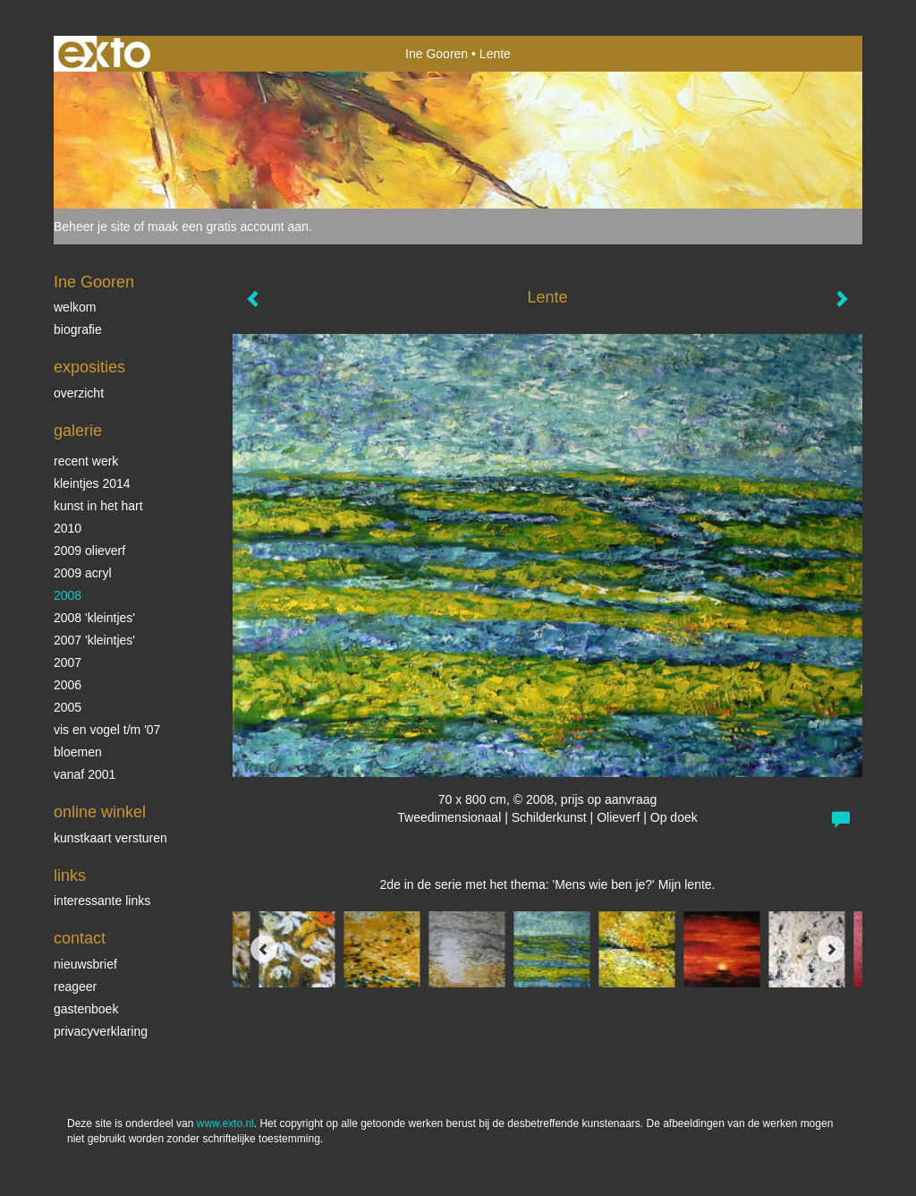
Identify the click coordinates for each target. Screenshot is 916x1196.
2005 (67, 707)
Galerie (78, 431)
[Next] (831, 948)
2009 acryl (83, 573)
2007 (67, 662)
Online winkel (100, 812)
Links (70, 875)
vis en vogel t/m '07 (107, 729)
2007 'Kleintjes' (94, 640)
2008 (67, 595)
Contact (80, 938)
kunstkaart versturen (110, 838)
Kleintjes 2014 (92, 483)
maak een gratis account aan (228, 226)
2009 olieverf (89, 550)
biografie (78, 329)
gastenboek (86, 1009)
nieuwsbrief (85, 964)
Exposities (89, 367)
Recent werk (86, 461)
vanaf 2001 (84, 774)
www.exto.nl (225, 1123)
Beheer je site (92, 226)
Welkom (75, 307)
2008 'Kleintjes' (94, 618)
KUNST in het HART (98, 506)
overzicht (79, 393)
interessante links (102, 900)
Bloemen (78, 752)
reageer (75, 986)
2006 (67, 685)
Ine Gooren (436, 54)
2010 (67, 528)
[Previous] (263, 948)
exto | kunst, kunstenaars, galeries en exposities (104, 54)
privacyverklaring (101, 1031)
